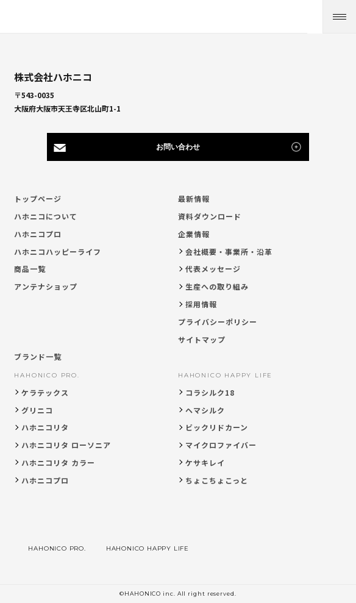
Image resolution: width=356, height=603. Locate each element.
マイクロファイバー (221, 445)
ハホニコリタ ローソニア (66, 445)
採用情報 (201, 304)
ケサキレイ (205, 462)
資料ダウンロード (209, 216)
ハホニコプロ (38, 234)
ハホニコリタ (45, 427)
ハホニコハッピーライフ (57, 251)
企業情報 (194, 234)
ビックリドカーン (216, 427)
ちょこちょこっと (216, 480)
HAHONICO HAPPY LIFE (225, 375)
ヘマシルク (205, 410)
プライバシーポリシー (217, 321)
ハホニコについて (45, 216)
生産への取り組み (217, 286)
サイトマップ (202, 339)
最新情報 (194, 198)
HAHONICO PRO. (46, 375)
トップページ (38, 198)
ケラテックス (45, 392)
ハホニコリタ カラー (58, 462)
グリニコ (37, 410)
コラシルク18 (210, 392)
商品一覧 (30, 268)
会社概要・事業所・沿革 (228, 251)
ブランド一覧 (38, 356)
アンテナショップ (45, 286)
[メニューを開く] (339, 17)
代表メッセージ (213, 268)
